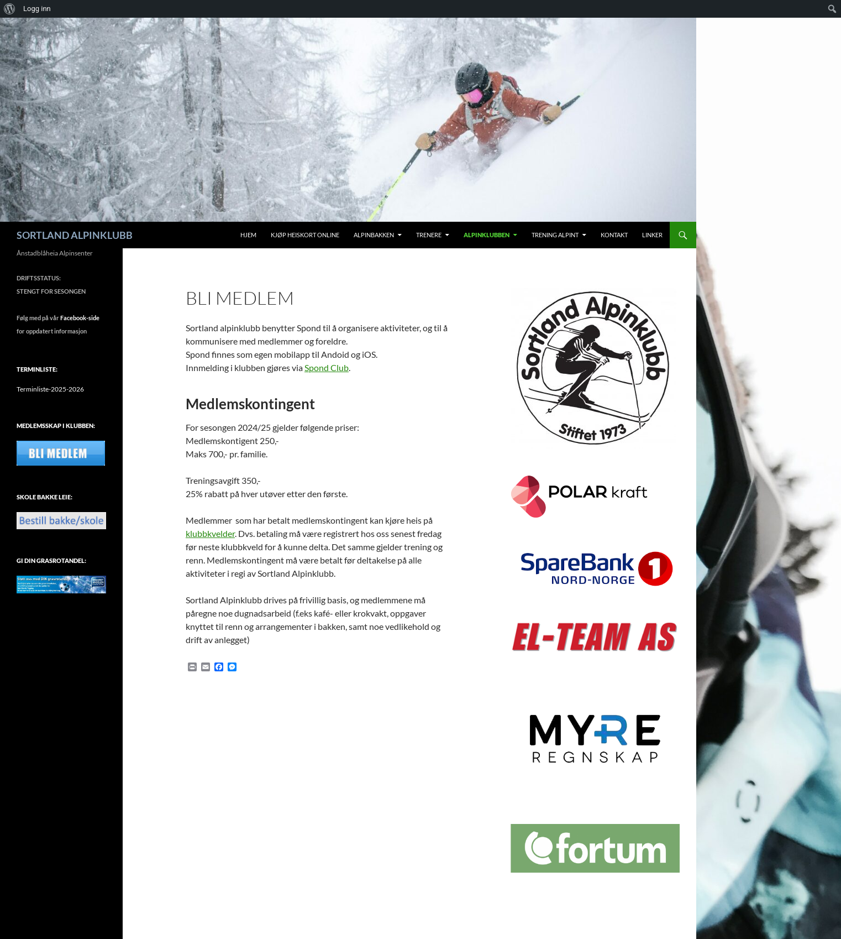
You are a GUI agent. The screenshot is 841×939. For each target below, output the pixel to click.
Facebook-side (79, 317)
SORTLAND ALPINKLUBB (75, 235)
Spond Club (326, 367)
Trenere (428, 234)
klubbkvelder (210, 533)
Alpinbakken (374, 234)
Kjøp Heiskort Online (305, 234)
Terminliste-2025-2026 (50, 389)
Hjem (248, 234)
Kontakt (614, 234)
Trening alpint (555, 234)
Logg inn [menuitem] (37, 8)
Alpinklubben (486, 234)
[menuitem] (9, 9)
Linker (652, 234)
